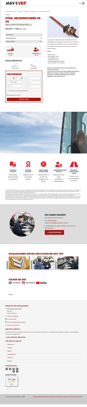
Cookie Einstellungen (55, 396)
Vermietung (20, 11)
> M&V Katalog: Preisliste (15, 337)
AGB (80, 396)
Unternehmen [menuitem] (11, 354)
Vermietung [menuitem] (10, 344)
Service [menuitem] (9, 351)
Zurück (11, 294)
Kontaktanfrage (55, 232)
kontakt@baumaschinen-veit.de (58, 223)
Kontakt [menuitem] (9, 361)
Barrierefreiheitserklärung (40, 396)
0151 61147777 (16, 325)
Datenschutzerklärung (22, 90)
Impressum (66, 396)
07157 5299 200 (52, 221)
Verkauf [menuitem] (9, 347)
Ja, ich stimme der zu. (18, 90)
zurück (7, 14)
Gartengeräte (34, 11)
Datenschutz (74, 396)
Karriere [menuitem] (9, 357)
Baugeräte (27, 11)
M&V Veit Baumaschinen (10, 11)
